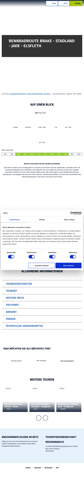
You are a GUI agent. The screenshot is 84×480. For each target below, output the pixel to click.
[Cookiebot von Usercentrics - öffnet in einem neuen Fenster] (71, 213)
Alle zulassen (68, 265)
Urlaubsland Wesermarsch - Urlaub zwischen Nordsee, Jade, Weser (30, 94)
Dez (79, 154)
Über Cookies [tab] (69, 220)
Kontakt (28, 467)
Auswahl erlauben (42, 265)
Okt (65, 154)
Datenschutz (48, 467)
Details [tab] (42, 220)
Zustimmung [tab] (15, 220)
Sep (58, 154)
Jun (39, 154)
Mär (18, 154)
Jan (5, 154)
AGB (57, 467)
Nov (72, 154)
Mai (32, 154)
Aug (52, 154)
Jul (45, 154)
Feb (12, 154)
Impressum (37, 467)
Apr (25, 154)
